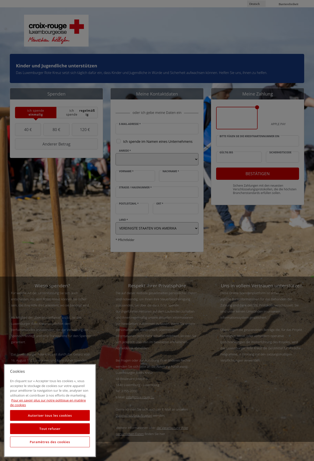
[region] (50, 410)
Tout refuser (49, 428)
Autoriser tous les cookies (50, 415)
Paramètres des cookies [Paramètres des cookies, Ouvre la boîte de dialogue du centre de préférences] (50, 442)
